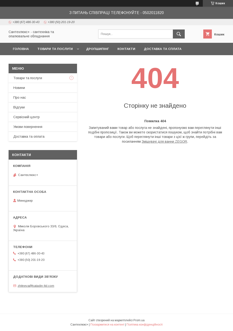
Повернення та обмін (33, 61)
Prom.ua (139, 320)
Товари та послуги (55, 49)
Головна (21, 49)
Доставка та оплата (28, 136)
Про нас (19, 97)
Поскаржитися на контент (107, 324)
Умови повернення (27, 127)
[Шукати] (179, 34)
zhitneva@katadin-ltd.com (36, 285)
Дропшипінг (97, 49)
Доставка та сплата (162, 49)
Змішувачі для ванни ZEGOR (164, 141)
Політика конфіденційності (144, 324)
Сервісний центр (26, 117)
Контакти (126, 49)
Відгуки (19, 107)
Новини (19, 88)
